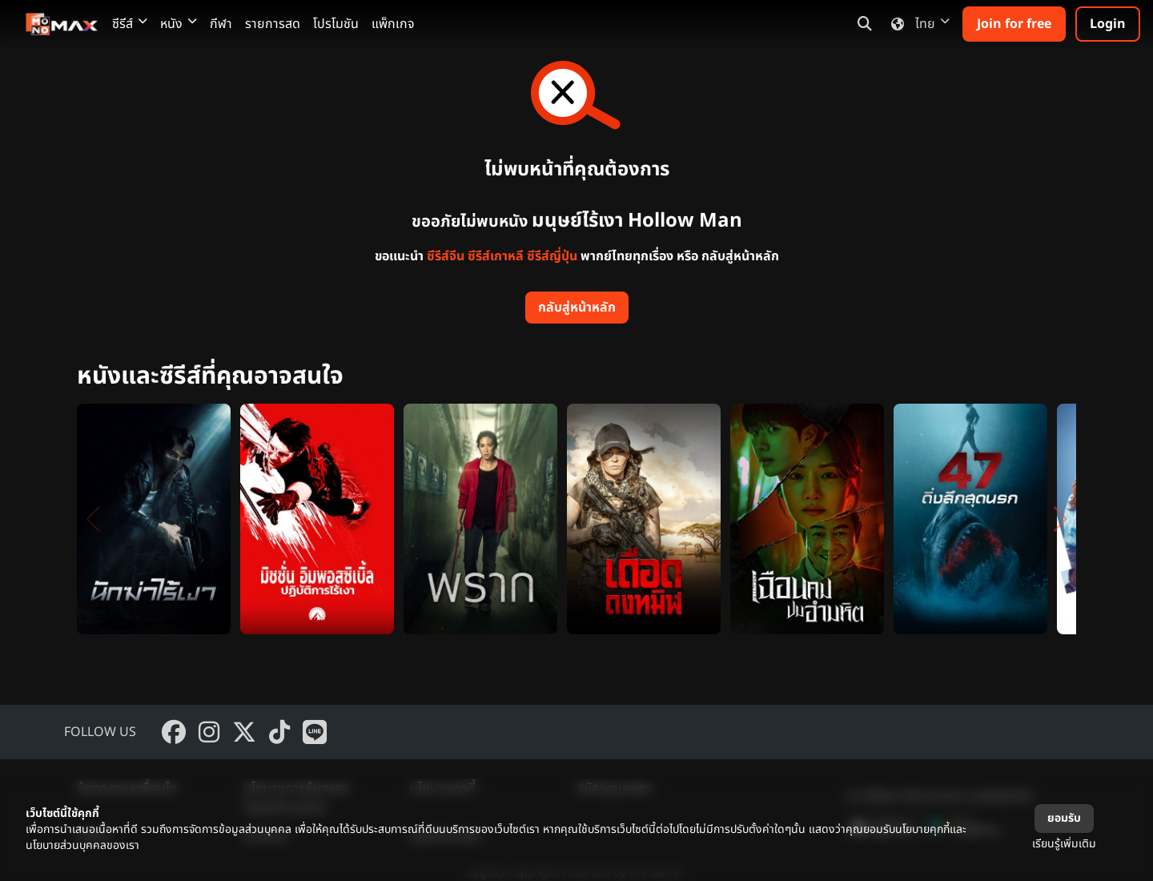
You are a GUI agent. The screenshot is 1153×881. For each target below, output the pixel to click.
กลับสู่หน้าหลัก (577, 307)
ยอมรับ (1064, 818)
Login (1108, 24)
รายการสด (272, 24)
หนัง (178, 24)
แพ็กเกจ (393, 24)
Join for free (1014, 24)
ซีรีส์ (129, 24)
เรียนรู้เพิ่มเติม (1064, 843)
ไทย (917, 24)
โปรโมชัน (336, 24)
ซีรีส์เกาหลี (496, 256)
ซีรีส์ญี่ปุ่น (552, 256)
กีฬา (221, 24)
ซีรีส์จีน (445, 256)
